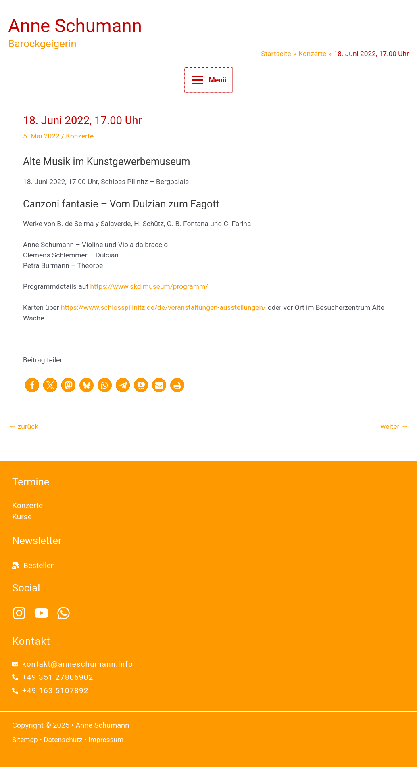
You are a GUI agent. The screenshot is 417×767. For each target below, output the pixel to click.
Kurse (22, 516)
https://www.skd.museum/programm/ (149, 286)
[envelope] (72, 664)
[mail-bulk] (33, 565)
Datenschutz (63, 740)
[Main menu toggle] (208, 80)
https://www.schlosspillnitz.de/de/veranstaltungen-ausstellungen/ (163, 307)
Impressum (105, 740)
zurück (23, 426)
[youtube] (44, 613)
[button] (32, 385)
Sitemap (25, 740)
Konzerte (80, 136)
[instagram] (22, 613)
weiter (394, 426)
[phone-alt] (52, 677)
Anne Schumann (75, 26)
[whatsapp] (65, 613)
